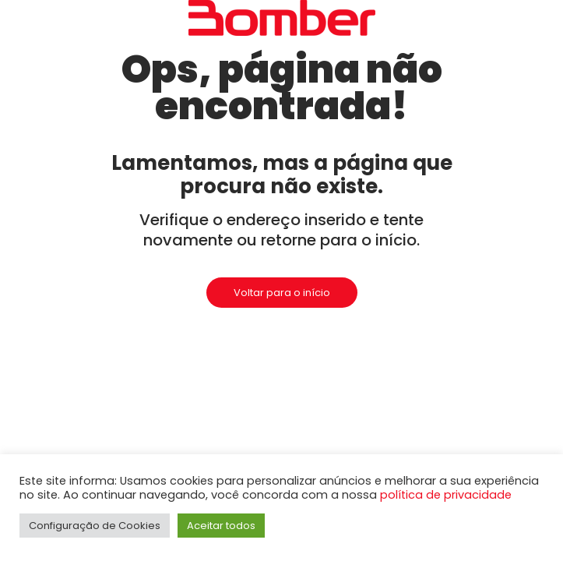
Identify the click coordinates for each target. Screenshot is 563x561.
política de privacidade (446, 495)
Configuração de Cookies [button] (94, 525)
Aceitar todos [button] (221, 525)
